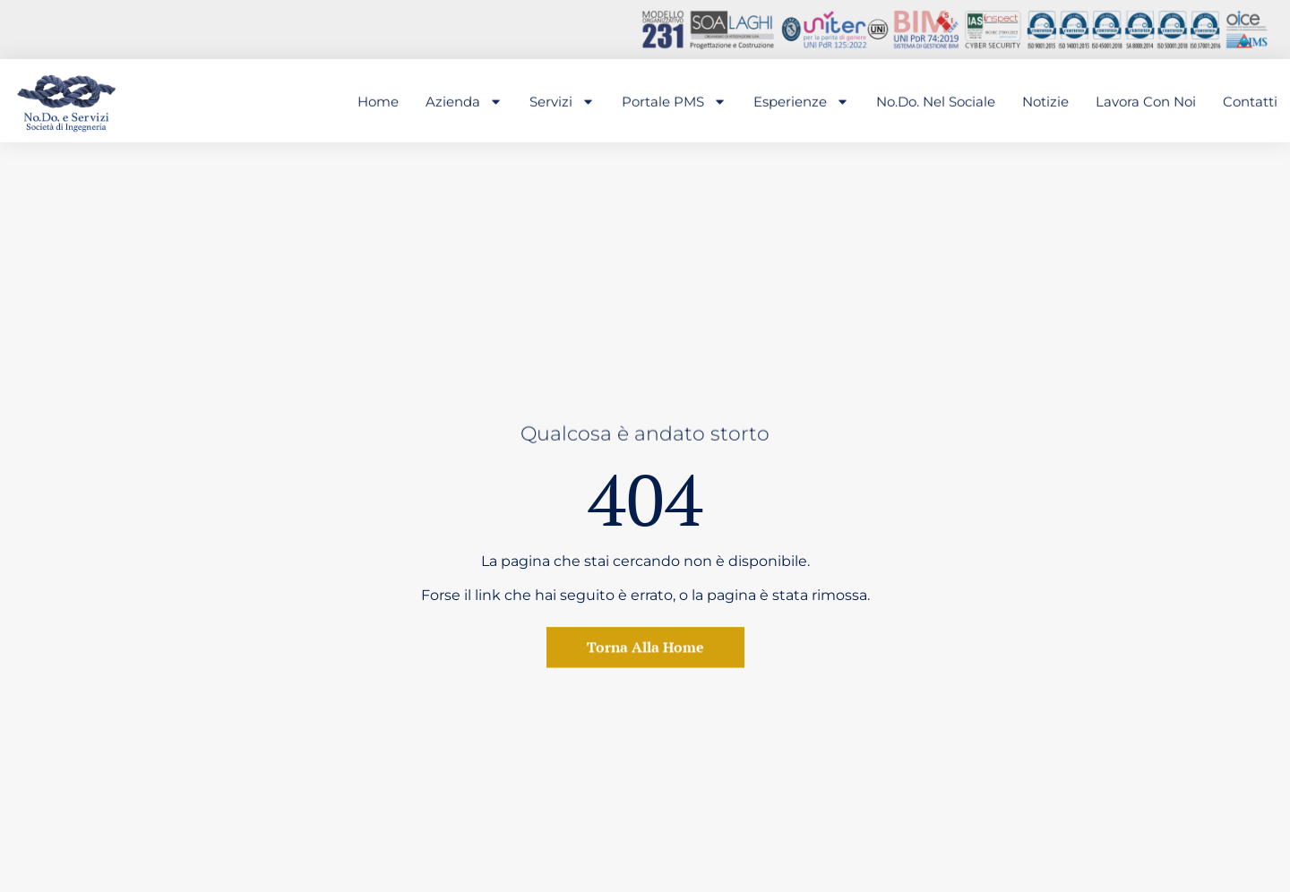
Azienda (464, 101)
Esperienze (801, 101)
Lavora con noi (1146, 101)
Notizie (1045, 101)
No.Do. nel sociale (935, 101)
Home (378, 101)
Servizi (562, 101)
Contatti (1250, 101)
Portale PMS (674, 101)
